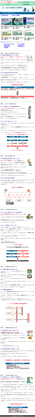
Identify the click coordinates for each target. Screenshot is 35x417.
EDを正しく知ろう (26, 2)
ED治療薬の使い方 (7, 46)
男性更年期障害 (26, 4)
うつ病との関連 (20, 45)
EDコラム (9, 4)
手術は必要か (6, 47)
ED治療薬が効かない (21, 46)
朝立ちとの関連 (6, 45)
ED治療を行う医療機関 (16, 15)
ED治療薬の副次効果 (4, 15)
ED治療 (8, 2)
